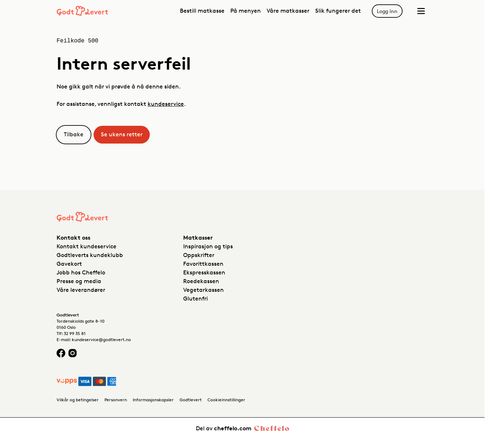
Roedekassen (201, 281)
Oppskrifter (198, 255)
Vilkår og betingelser (78, 399)
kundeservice (166, 103)
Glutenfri (195, 298)
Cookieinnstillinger (226, 399)
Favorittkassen (203, 263)
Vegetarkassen (203, 289)
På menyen (245, 10)
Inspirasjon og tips (208, 246)
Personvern (115, 399)
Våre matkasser (288, 10)
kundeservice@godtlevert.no (101, 339)
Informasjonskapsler (153, 399)
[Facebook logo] (61, 352)
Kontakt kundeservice (86, 246)
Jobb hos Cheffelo (81, 272)
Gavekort (69, 263)
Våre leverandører (81, 289)
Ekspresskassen (204, 272)
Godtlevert (191, 399)
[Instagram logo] (72, 352)
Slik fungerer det (338, 10)
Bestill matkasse (202, 10)
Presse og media (79, 281)
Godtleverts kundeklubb (90, 255)
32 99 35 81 (75, 333)
